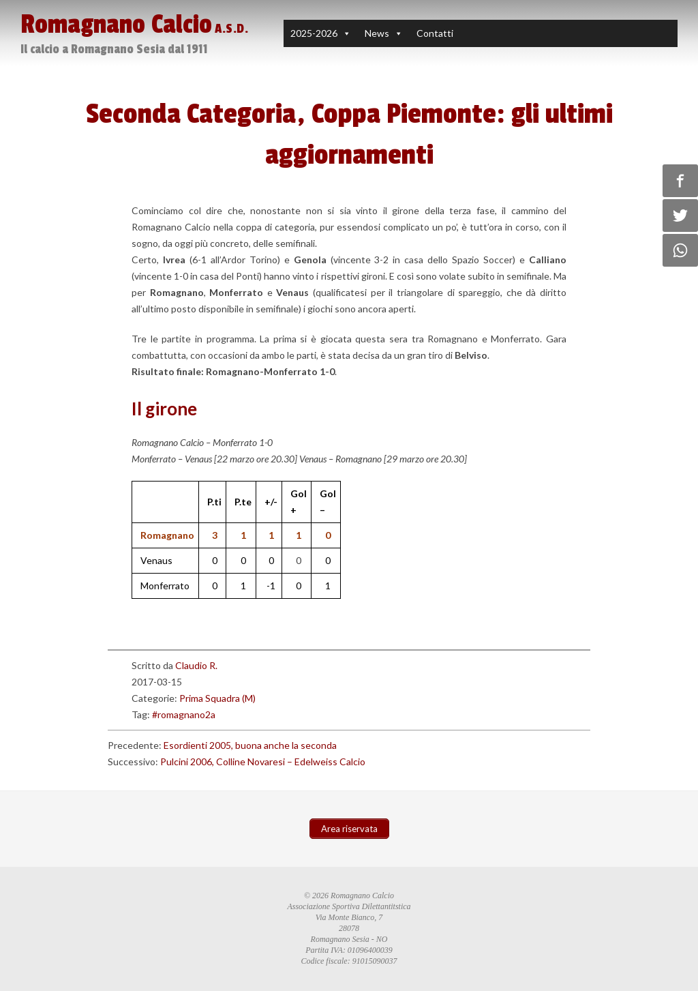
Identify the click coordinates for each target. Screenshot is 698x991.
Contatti (434, 33)
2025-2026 (313, 33)
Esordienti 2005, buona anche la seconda (250, 745)
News (377, 33)
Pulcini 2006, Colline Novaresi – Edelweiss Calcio (262, 761)
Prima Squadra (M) (217, 698)
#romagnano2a (183, 714)
